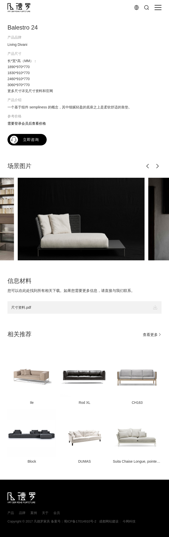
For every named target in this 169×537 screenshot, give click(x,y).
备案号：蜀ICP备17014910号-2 (73, 521)
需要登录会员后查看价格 (26, 123)
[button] (148, 166)
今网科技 (129, 521)
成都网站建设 (107, 521)
